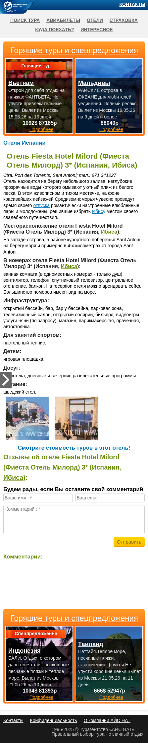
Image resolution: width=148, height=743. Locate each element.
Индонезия (24, 650)
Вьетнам (21, 83)
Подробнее (41, 697)
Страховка (124, 20)
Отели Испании (24, 143)
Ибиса (109, 232)
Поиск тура (25, 20)
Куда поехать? (54, 29)
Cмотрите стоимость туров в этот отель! (74, 448)
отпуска (41, 205)
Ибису (98, 211)
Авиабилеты (63, 20)
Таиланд (90, 644)
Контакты (132, 4)
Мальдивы (94, 83)
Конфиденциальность (53, 720)
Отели (95, 20)
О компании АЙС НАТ (107, 720)
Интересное (96, 29)
